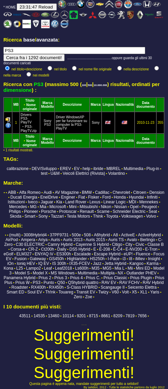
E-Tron (151, 249)
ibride (98, 168)
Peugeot (149, 206)
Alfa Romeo (29, 192)
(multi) (14, 235)
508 (87, 235)
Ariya (43, 239)
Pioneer (31, 211)
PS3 (47, 124)
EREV (65, 168)
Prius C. (93, 277)
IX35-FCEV (79, 263)
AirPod (11, 239)
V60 (115, 292)
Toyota (112, 216)
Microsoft (57, 206)
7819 (130, 316)
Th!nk (50, 292)
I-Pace (114, 258)
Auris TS (116, 239)
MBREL (113, 168)
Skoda (15, 216)
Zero (78, 296)
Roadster (20, 287)
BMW (87, 192)
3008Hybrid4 (35, 235)
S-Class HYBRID (82, 287)
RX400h (38, 287)
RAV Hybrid (153, 282)
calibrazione (18, 168)
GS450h (56, 258)
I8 (130, 258)
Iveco (33, 202)
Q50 (61, 282)
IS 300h (59, 263)
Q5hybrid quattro (83, 282)
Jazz (97, 263)
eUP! (128, 254)
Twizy (103, 292)
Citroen (139, 192)
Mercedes (18, 206)
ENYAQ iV (44, 254)
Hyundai (136, 197)
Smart (29, 216)
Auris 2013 (72, 239)
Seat (153, 211)
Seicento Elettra (142, 287)
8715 (93, 316)
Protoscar (68, 211)
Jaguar (47, 202)
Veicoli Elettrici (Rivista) (84, 173)
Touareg (65, 292)
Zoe (88, 296)
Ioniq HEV (26, 263)
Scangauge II (113, 287)
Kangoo (136, 263)
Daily (61, 249)
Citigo (117, 244)
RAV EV (109, 282)
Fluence (143, 254)
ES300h (63, 254)
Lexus (94, 202)
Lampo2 (33, 268)
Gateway (38, 258)
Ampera (28, 239)
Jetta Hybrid (115, 263)
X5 (134, 292)
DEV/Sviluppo (44, 168)
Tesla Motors (78, 216)
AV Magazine (67, 192)
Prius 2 (44, 277)
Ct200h (47, 249)
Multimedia (133, 168)
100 (84, 85)
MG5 (107, 268)
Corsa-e (18, 249)
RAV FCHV (129, 282)
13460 (53, 316)
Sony (47, 121)
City (129, 244)
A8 (115, 235)
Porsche (48, 211)
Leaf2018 (63, 268)
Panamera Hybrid (19, 277)
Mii (130, 268)
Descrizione (72, 104)
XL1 (143, 292)
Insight (154, 258)
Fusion (20, 258)
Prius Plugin (141, 277)
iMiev (140, 258)
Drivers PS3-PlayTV (29, 123)
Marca (47, 103)
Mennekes (148, 202)
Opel (134, 206)
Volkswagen (132, 216)
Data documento (145, 104)
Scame (103, 211)
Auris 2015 (95, 239)
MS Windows (62, 273)
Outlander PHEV (142, 273)
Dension (156, 192)
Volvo (151, 216)
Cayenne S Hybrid (91, 244)
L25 (19, 268)
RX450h (56, 287)
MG (33, 206)
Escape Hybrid (107, 254)
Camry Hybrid (60, 244)
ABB (12, 192)
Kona (8, 268)
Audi (48, 192)
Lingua (108, 104)
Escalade (82, 254)
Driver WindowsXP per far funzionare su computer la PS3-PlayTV (71, 122)
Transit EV (85, 292)
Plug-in (153, 168)
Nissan (120, 206)
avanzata (47, 40)
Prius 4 (76, 277)
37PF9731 (59, 235)
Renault (87, 211)
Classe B (155, 244)
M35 (95, 268)
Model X (40, 273)
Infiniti (152, 197)
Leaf (48, 268)
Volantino (116, 173)
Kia (59, 202)
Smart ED (15, 292)
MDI (132, 202)
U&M (55, 173)
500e (76, 235)
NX (120, 273)
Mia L (119, 268)
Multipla (107, 273)
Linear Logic (114, 202)
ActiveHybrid (149, 235)
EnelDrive (49, 197)
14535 (39, 316)
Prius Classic (115, 277)
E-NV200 (133, 249)
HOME (11, 7)
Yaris (154, 292)
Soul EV (35, 292)
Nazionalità (125, 104)
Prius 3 (60, 277)
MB (16, 104)
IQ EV (43, 263)
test (44, 173)
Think (98, 216)
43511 (24, 316)
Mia (43, 206)
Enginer (68, 197)
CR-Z (33, 249)
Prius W (22, 282)
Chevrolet (121, 192)
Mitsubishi (89, 206)
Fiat (81, 197)
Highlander (77, 258)
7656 (142, 316)
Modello (47, 106)
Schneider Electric (129, 211)
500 (90, 85)
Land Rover (75, 202)
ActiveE (128, 235)
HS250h (97, 258)
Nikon (106, 206)
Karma (152, 263)
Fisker (93, 197)
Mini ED (143, 268)
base (29, 40)
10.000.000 (100, 85)
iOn (10, 263)
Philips (15, 211)
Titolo (29, 100)
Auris (55, 239)
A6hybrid (102, 235)
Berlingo (147, 239)
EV (77, 168)
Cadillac (102, 192)
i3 (123, 258)
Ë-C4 (117, 249)
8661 (106, 316)
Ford (106, 197)
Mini (73, 206)
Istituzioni (16, 202)
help (86, 168)
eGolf (8, 254)
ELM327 (24, 254)
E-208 (104, 249)
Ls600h (81, 268)
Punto (49, 282)
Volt (125, 292)
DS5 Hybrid (79, 249)
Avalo (132, 239)
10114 (68, 316)
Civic (139, 244)
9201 (81, 316)
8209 (117, 316)
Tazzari (57, 216)
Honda (119, 197)
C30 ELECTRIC (30, 244)
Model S (22, 273)
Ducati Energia (24, 197)
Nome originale (30, 107)
